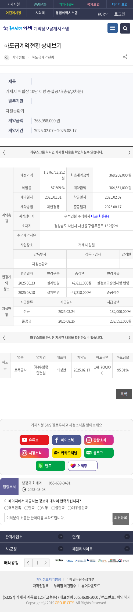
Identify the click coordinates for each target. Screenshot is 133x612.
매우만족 (14, 507)
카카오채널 (69, 452)
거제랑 (82, 465)
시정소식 (31, 451)
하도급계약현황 (43, 57)
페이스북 (67, 439)
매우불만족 (80, 507)
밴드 (48, 465)
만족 (31, 507)
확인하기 (123, 597)
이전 (28, 563)
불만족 (60, 507)
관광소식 (95, 438)
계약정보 (18, 57)
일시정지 (37, 563)
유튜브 (33, 439)
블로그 (98, 452)
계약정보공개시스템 (51, 28)
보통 (45, 507)
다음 (45, 563)
